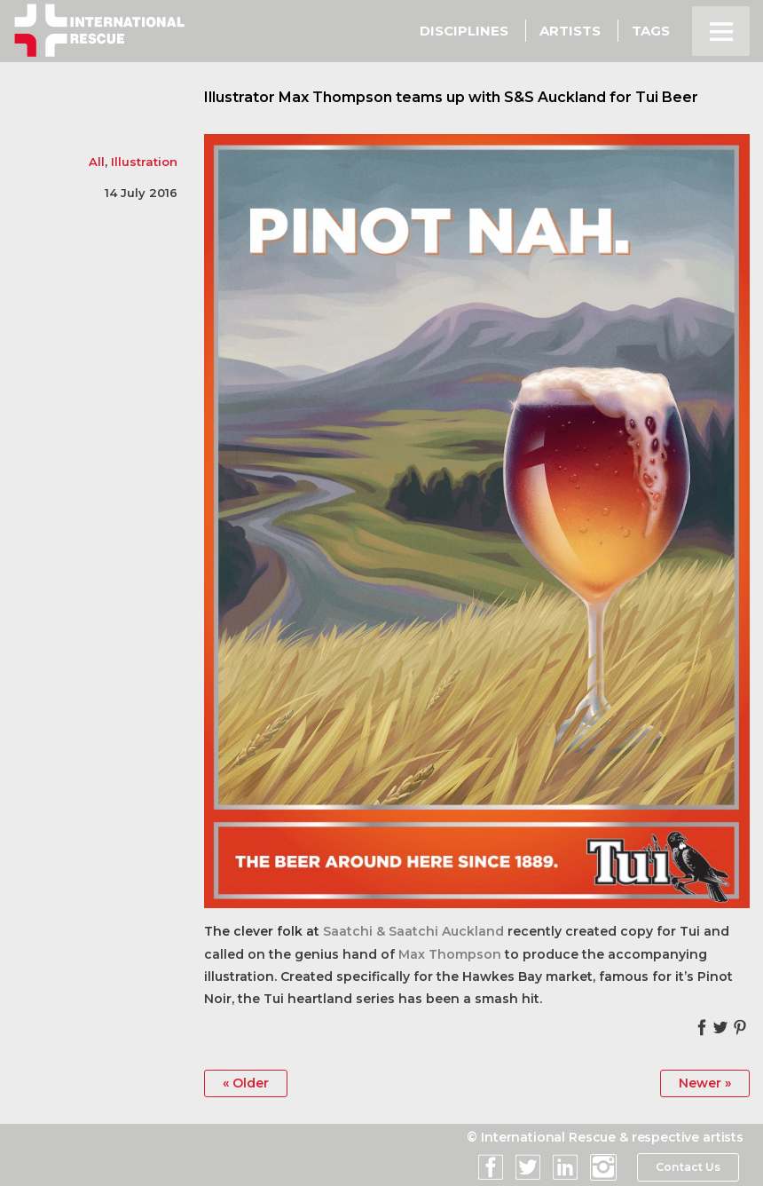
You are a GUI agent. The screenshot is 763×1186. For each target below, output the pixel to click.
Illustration (144, 161)
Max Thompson (449, 954)
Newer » (705, 1083)
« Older (246, 1083)
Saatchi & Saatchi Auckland (413, 931)
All (97, 161)
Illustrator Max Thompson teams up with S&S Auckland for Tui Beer (451, 97)
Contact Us (687, 1167)
